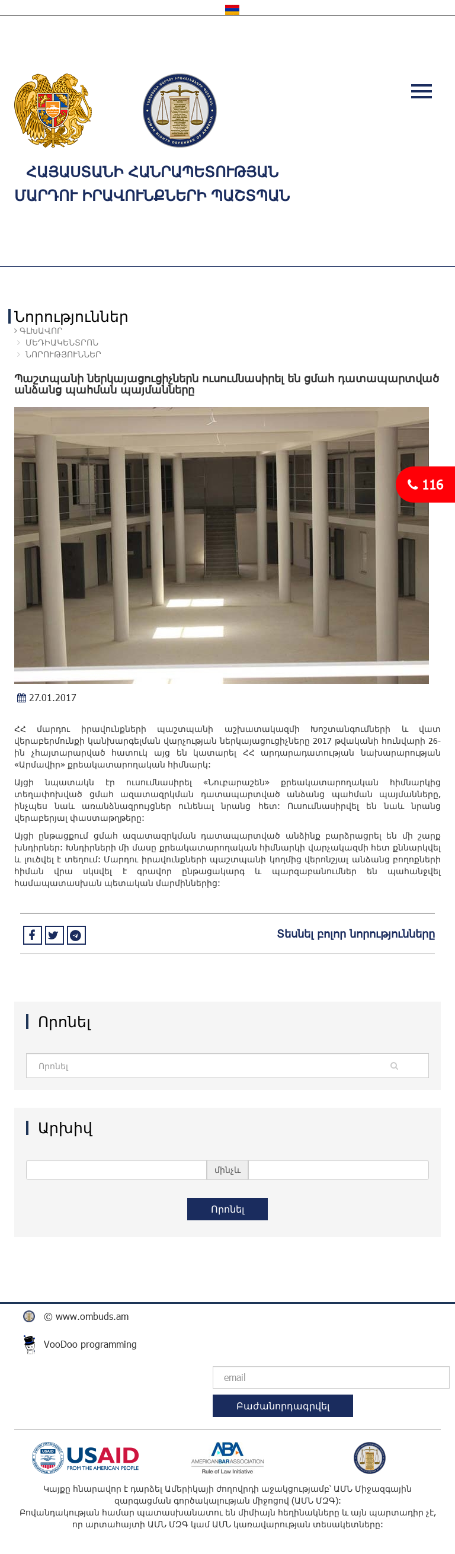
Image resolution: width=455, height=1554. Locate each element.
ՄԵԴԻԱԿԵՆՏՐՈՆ (61, 342)
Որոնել (227, 1209)
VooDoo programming (90, 1344)
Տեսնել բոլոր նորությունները (356, 933)
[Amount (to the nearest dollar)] (193, 1065)
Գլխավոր (40, 330)
